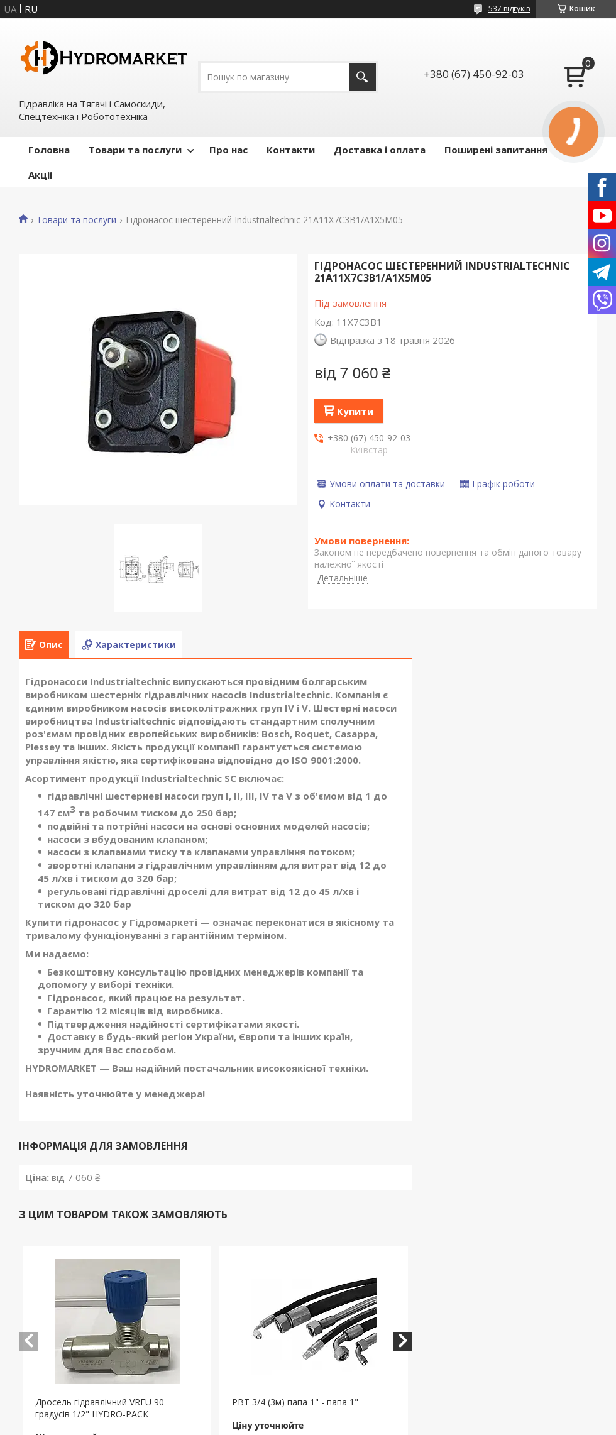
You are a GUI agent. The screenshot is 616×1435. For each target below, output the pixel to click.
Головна (49, 149)
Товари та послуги (135, 149)
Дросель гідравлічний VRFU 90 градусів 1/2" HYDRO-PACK (99, 1408)
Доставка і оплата (380, 149)
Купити (355, 411)
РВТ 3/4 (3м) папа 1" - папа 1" (295, 1402)
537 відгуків (509, 8)
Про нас (228, 149)
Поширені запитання (495, 149)
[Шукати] (362, 77)
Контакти (291, 149)
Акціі (40, 174)
